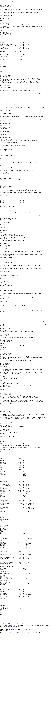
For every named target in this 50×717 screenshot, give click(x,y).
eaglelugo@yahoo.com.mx (13, 712)
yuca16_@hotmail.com (28, 712)
